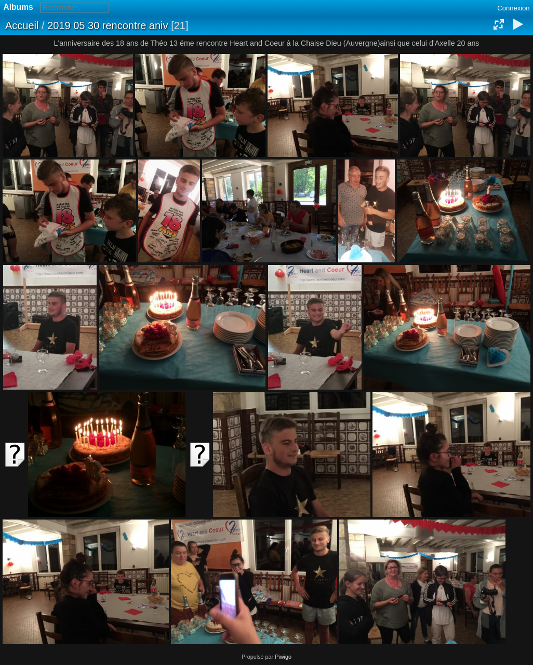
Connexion (513, 8)
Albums (18, 7)
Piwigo (283, 657)
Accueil (21, 25)
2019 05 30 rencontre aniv (107, 25)
